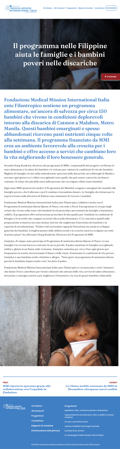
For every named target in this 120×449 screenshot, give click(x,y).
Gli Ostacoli (59, 8)
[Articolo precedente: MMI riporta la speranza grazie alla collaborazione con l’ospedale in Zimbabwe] (31, 387)
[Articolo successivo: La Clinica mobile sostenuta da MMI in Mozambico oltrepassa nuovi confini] (88, 386)
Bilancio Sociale (85, 8)
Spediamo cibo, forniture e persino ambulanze (86, 410)
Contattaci (99, 8)
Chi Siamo (47, 8)
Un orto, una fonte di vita (76, 421)
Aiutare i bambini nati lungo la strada (82, 426)
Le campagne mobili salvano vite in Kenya (84, 435)
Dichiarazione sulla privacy (45, 430)
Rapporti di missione (42, 425)
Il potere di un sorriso (74, 430)
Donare (111, 76)
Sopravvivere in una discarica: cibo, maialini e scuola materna (89, 416)
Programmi (71, 8)
